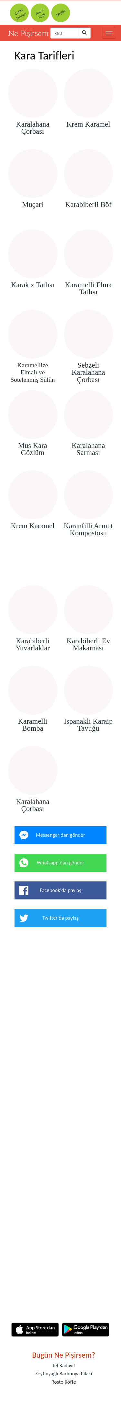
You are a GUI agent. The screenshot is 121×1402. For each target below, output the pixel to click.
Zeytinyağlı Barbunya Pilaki (63, 1374)
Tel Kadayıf (63, 1365)
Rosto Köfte (63, 1382)
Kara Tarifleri (45, 56)
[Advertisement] (60, 567)
